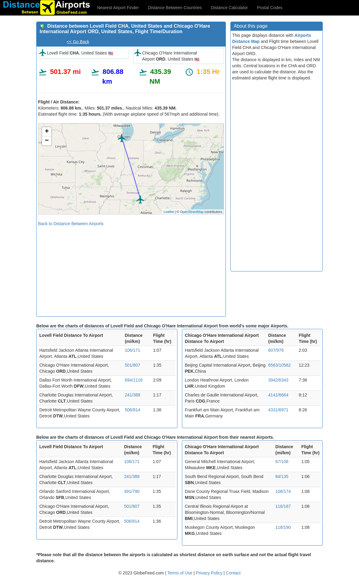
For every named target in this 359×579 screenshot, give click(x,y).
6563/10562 (279, 365)
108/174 (283, 491)
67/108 (282, 461)
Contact (233, 572)
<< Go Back (78, 41)
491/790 (132, 491)
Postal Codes (270, 7)
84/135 (282, 476)
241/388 (132, 394)
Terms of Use (180, 572)
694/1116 (133, 380)
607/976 (276, 350)
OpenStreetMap (192, 212)
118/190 (283, 527)
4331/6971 (278, 409)
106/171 (132, 350)
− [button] (47, 140)
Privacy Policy (210, 572)
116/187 (283, 506)
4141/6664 (278, 394)
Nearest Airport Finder (118, 7)
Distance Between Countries (175, 7)
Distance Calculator (229, 7)
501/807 (132, 365)
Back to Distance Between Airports (71, 223)
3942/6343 (278, 380)
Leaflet (169, 212)
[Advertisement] (131, 269)
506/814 (132, 409)
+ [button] (47, 131)
